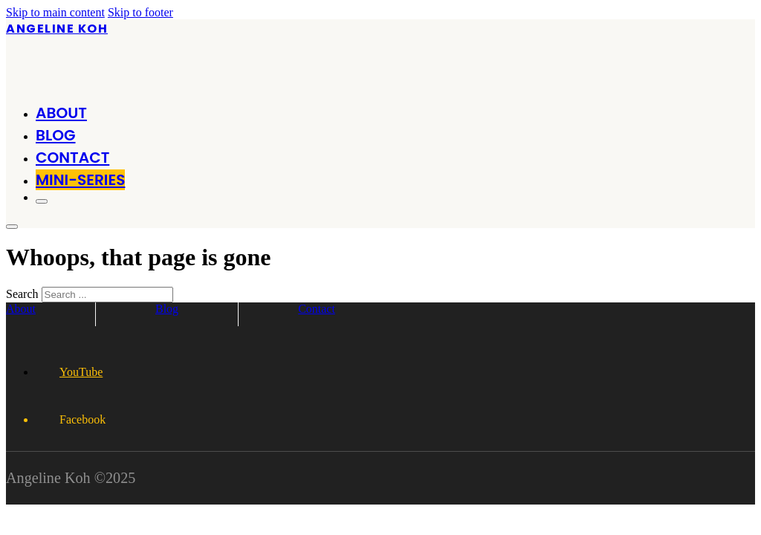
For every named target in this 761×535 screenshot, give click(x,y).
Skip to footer (140, 12)
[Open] (42, 201)
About (61, 113)
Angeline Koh (57, 28)
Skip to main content (55, 12)
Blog (56, 135)
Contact (72, 157)
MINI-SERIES (80, 179)
